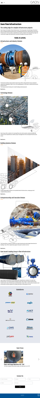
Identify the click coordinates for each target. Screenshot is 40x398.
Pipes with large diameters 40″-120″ (14, 364)
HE (4, 2)
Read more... (3, 89)
